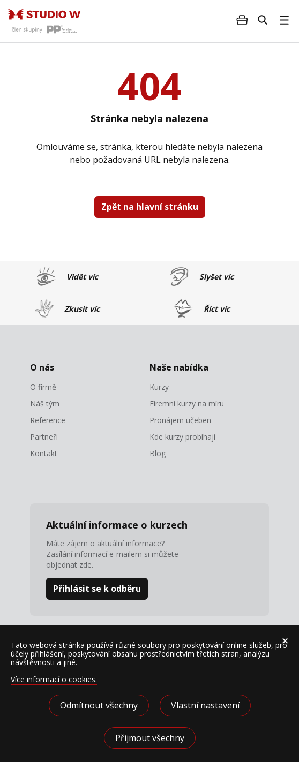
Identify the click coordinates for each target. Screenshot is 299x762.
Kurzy (159, 387)
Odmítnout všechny (99, 705)
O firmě (43, 387)
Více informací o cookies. (54, 679)
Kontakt (43, 453)
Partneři (44, 437)
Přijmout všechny (149, 738)
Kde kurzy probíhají (182, 437)
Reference (47, 420)
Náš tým (44, 403)
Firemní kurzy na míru (187, 403)
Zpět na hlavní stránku (149, 207)
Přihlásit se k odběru (97, 588)
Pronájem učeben (180, 420)
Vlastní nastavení (205, 705)
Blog (158, 453)
